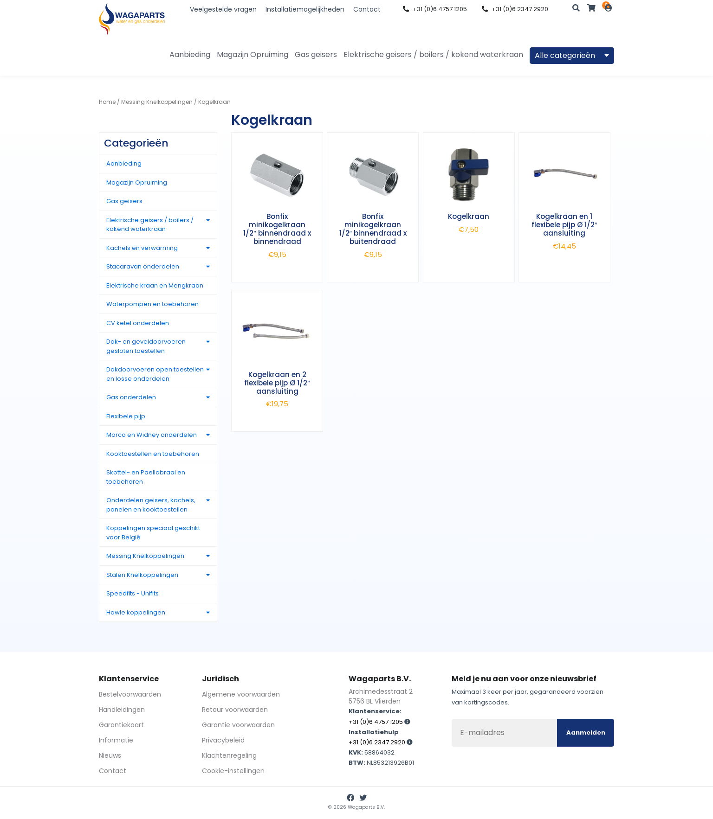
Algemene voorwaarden (241, 694)
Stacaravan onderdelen (142, 266)
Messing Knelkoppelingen (157, 102)
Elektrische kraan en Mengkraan (154, 285)
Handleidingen (122, 709)
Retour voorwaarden (235, 709)
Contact (367, 9)
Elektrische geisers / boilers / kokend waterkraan (433, 54)
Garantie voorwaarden (238, 724)
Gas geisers (316, 54)
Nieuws (110, 755)
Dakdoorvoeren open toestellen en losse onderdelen (155, 374)
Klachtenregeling (229, 755)
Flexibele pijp (125, 416)
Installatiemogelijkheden (305, 9)
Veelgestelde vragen (223, 9)
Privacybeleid (223, 740)
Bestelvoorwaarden (130, 694)
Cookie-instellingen (233, 770)
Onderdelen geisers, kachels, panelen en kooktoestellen (150, 505)
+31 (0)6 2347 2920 (515, 9)
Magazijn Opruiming (252, 54)
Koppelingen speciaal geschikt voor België (153, 533)
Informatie (116, 740)
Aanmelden (585, 732)
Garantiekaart (121, 724)
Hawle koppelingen (135, 612)
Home (107, 102)
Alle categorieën (572, 55)
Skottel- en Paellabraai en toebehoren (145, 477)
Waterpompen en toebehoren (152, 304)
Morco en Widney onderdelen (151, 434)
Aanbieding (189, 54)
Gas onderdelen (131, 397)
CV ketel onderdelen (137, 323)
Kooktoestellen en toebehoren (152, 453)
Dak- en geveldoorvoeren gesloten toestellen (146, 346)
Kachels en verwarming (142, 247)
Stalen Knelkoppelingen (142, 574)
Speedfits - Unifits (132, 593)
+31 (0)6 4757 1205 (435, 9)
